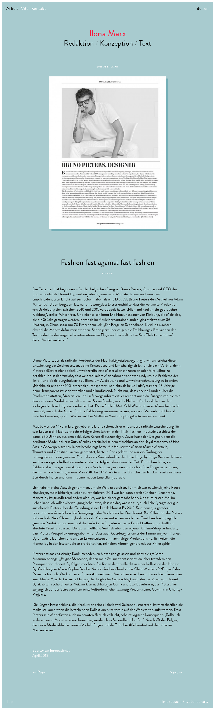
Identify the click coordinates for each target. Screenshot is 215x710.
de (199, 8)
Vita (25, 8)
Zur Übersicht (107, 67)
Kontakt (38, 8)
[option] (107, 152)
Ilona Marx (107, 33)
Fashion (107, 273)
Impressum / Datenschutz (185, 701)
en (206, 8)
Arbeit (12, 8)
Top (9, 701)
